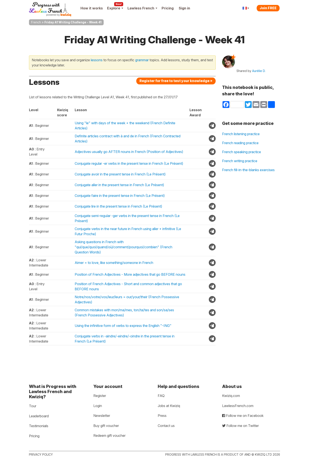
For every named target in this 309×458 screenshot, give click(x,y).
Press (162, 415)
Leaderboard (39, 416)
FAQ (161, 396)
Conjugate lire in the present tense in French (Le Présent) (118, 206)
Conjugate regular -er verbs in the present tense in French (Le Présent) (129, 163)
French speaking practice (241, 152)
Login (97, 406)
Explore (115, 8)
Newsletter (101, 415)
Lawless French (142, 8)
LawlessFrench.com (237, 406)
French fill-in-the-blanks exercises (248, 170)
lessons (97, 60)
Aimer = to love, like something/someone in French (114, 262)
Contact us (166, 426)
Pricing (168, 8)
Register (99, 396)
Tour (32, 406)
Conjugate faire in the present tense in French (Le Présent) (120, 195)
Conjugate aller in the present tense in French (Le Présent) (119, 185)
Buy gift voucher (106, 426)
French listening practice (241, 134)
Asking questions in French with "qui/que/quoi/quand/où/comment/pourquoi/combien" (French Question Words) (123, 247)
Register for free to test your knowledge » (175, 81)
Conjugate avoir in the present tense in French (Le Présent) (120, 174)
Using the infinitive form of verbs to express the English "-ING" (123, 325)
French (36, 22)
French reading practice (240, 143)
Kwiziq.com (231, 396)
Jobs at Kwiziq (169, 406)
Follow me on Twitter (240, 426)
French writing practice (239, 161)
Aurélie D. (258, 71)
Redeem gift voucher (109, 435)
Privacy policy (41, 454)
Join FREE (268, 8)
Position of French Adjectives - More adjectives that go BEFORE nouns (130, 274)
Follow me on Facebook (243, 415)
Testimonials (38, 426)
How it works (91, 8)
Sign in (184, 8)
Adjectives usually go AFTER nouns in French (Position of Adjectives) (129, 152)
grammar (142, 60)
